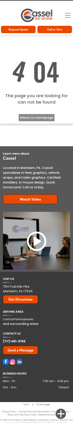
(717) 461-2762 (14, 341)
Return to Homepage (36, 117)
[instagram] (13, 362)
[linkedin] (19, 362)
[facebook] (6, 362)
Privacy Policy (9, 411)
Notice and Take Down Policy (22, 414)
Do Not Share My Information (34, 411)
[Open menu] (68, 15)
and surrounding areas (21, 324)
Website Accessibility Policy (52, 414)
